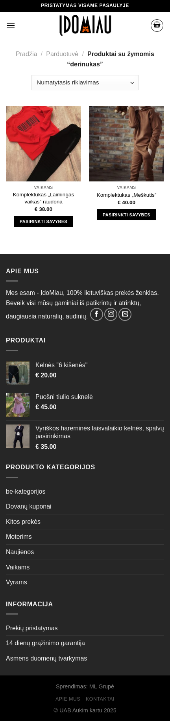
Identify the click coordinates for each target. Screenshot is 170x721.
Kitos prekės (23, 521)
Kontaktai (100, 699)
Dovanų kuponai (29, 506)
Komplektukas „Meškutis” (127, 195)
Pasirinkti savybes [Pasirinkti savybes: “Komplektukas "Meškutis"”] (126, 214)
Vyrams (16, 582)
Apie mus (67, 699)
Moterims (19, 536)
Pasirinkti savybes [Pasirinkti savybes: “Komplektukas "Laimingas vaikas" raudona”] (43, 221)
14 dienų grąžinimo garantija (45, 643)
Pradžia (26, 54)
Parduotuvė (62, 54)
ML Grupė (101, 686)
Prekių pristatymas (32, 628)
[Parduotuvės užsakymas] (84, 82)
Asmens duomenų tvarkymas (46, 658)
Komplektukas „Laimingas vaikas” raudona (43, 198)
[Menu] (10, 25)
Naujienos (20, 552)
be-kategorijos (26, 491)
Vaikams (18, 567)
